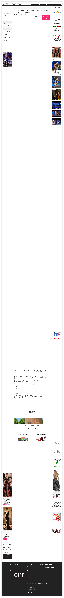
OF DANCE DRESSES (57, 526)
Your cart (38, 4)
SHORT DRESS (6, 25)
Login (48, 4)
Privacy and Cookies (33, 568)
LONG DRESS (6, 23)
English (31, 592)
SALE (4, 27)
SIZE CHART (32, 571)
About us (44, 4)
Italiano (34, 592)
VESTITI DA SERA (12, 4)
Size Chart (53, 4)
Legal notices (32, 569)
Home (32, 4)
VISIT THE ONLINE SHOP (57, 525)
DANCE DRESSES (6, 28)
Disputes (31, 572)
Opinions (59, 4)
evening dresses (35, 425)
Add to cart (46, 18)
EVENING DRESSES (7, 21)
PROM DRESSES (56, 524)
